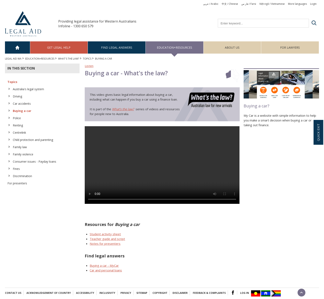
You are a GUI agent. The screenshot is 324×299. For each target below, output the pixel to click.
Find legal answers (116, 47)
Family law (20, 147)
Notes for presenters (105, 243)
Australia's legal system (28, 89)
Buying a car (22, 111)
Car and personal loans (106, 270)
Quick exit (318, 132)
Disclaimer (180, 293)
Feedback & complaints (209, 293)
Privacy (125, 293)
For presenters (17, 183)
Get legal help (58, 47)
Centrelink (19, 132)
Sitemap (141, 293)
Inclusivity (107, 293)
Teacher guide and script (107, 239)
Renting (18, 125)
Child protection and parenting (33, 140)
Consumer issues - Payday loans (34, 161)
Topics (87, 58)
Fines (16, 169)
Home (17, 47)
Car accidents (22, 104)
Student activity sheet (105, 234)
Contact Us (13, 293)
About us (232, 47)
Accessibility (85, 293)
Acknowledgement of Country (48, 293)
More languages (297, 4)
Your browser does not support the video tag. (162, 165)
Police (17, 118)
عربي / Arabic (210, 4)
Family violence (23, 154)
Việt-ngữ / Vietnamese (272, 4)
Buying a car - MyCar (104, 265)
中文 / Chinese (230, 4)
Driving (17, 96)
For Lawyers (290, 47)
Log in (244, 293)
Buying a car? (256, 106)
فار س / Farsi (248, 4)
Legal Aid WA (13, 58)
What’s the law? (123, 109)
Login (313, 4)
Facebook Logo (233, 293)
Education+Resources (174, 47)
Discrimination (22, 176)
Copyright (159, 293)
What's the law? (68, 58)
